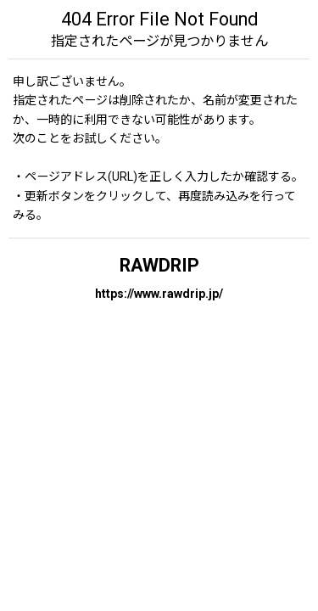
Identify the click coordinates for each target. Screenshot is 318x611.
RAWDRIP (159, 265)
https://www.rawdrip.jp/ (159, 293)
